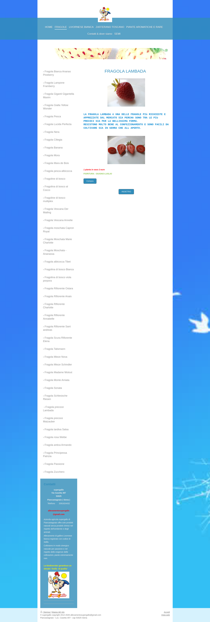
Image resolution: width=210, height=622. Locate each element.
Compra (90, 181)
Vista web (165, 615)
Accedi (167, 612)
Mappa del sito (58, 612)
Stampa (45, 612)
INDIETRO (126, 191)
